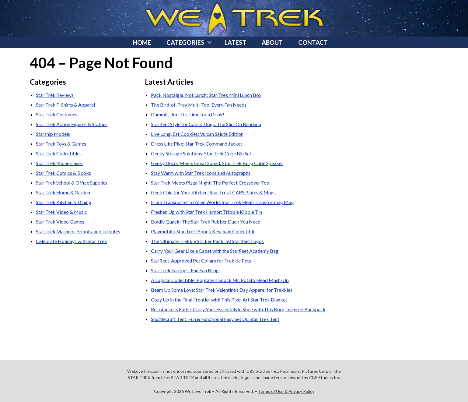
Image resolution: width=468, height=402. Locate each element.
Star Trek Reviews (55, 95)
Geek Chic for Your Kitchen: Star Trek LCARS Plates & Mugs (213, 192)
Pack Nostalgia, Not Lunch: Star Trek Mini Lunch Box (206, 95)
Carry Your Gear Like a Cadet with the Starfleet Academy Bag (214, 251)
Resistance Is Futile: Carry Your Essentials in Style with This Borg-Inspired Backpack (238, 309)
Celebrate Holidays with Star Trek (71, 241)
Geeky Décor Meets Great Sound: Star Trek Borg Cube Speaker (217, 163)
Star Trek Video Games (60, 221)
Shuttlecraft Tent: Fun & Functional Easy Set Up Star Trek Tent (215, 319)
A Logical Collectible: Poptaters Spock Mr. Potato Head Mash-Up (220, 280)
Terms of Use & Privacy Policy (286, 391)
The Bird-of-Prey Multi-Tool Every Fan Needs (198, 105)
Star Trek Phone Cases (59, 163)
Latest (235, 42)
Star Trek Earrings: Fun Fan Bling (185, 270)
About (272, 42)
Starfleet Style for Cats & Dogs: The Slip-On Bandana (206, 124)
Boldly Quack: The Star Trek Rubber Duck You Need (205, 221)
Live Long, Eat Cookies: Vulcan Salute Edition (197, 134)
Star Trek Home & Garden (63, 192)
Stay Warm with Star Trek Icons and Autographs (200, 173)
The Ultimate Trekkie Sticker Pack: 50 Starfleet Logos (207, 241)
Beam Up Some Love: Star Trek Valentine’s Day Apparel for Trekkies (221, 290)
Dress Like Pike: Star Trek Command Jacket (196, 143)
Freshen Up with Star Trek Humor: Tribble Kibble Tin (206, 212)
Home (142, 42)
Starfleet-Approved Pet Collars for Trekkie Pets (201, 260)
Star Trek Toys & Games (61, 143)
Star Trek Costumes (56, 114)
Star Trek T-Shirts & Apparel (65, 105)
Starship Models (53, 134)
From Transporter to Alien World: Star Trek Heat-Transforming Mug (222, 202)
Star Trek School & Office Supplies (71, 182)
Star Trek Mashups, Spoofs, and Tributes (78, 231)
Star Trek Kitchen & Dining (63, 202)
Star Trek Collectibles (59, 153)
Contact (313, 42)
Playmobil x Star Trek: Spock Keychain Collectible (203, 231)
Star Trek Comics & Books (63, 173)
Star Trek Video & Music (61, 212)
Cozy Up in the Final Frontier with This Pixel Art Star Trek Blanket (219, 299)
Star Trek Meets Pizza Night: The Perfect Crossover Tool (211, 182)
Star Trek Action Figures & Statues (71, 124)
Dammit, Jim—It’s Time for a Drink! (187, 114)
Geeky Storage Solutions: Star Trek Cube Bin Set (201, 153)
